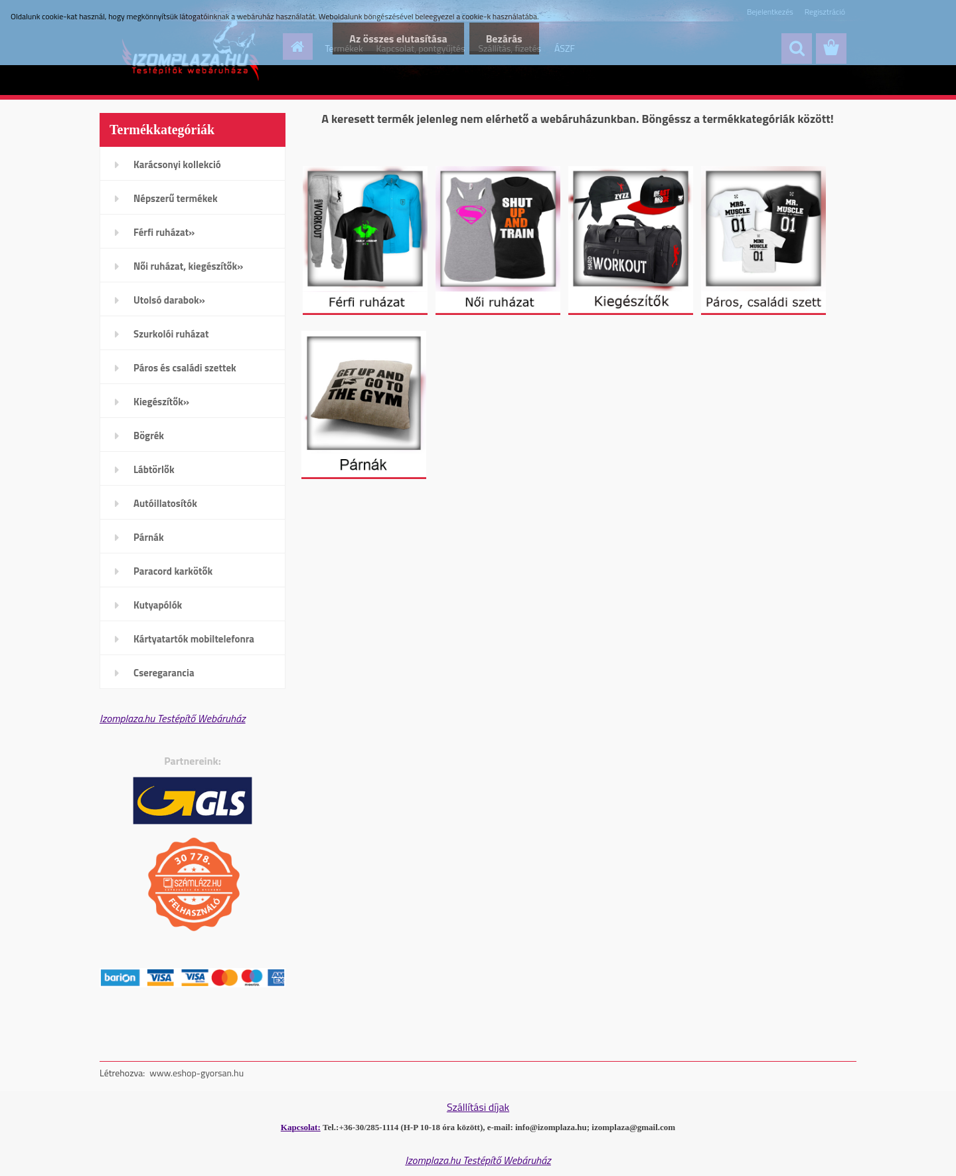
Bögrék (148, 435)
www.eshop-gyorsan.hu (196, 1073)
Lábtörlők (154, 469)
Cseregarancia (164, 672)
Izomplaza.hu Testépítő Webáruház (173, 718)
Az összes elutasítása (398, 39)
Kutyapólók (157, 605)
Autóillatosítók (165, 503)
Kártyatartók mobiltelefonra (193, 638)
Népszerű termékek (175, 198)
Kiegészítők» (161, 401)
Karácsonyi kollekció (177, 164)
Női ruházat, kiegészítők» (188, 266)
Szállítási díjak (478, 1107)
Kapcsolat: (301, 1127)
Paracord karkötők (172, 571)
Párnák (148, 537)
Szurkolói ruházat (170, 334)
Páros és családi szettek (184, 367)
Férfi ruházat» (164, 232)
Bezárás (504, 39)
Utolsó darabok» (169, 300)
